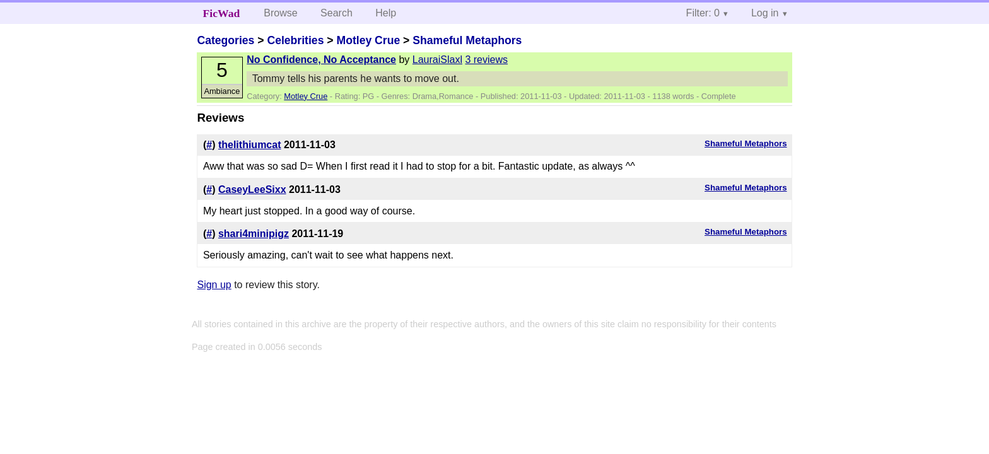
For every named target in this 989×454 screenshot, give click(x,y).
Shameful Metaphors (467, 40)
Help (385, 13)
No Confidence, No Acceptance (321, 59)
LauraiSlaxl (437, 59)
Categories (225, 40)
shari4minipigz (253, 233)
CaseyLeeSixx (252, 189)
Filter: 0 (703, 13)
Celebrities (295, 40)
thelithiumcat (249, 144)
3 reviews (486, 59)
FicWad (221, 13)
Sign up (214, 284)
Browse (280, 13)
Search (336, 13)
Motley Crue (368, 40)
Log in (765, 13)
